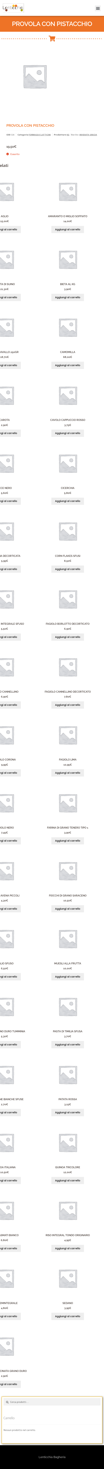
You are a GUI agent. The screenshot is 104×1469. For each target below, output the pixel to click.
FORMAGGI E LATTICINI (40, 134)
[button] (97, 4)
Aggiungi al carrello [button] (67, 229)
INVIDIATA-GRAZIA (88, 134)
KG (68, 134)
